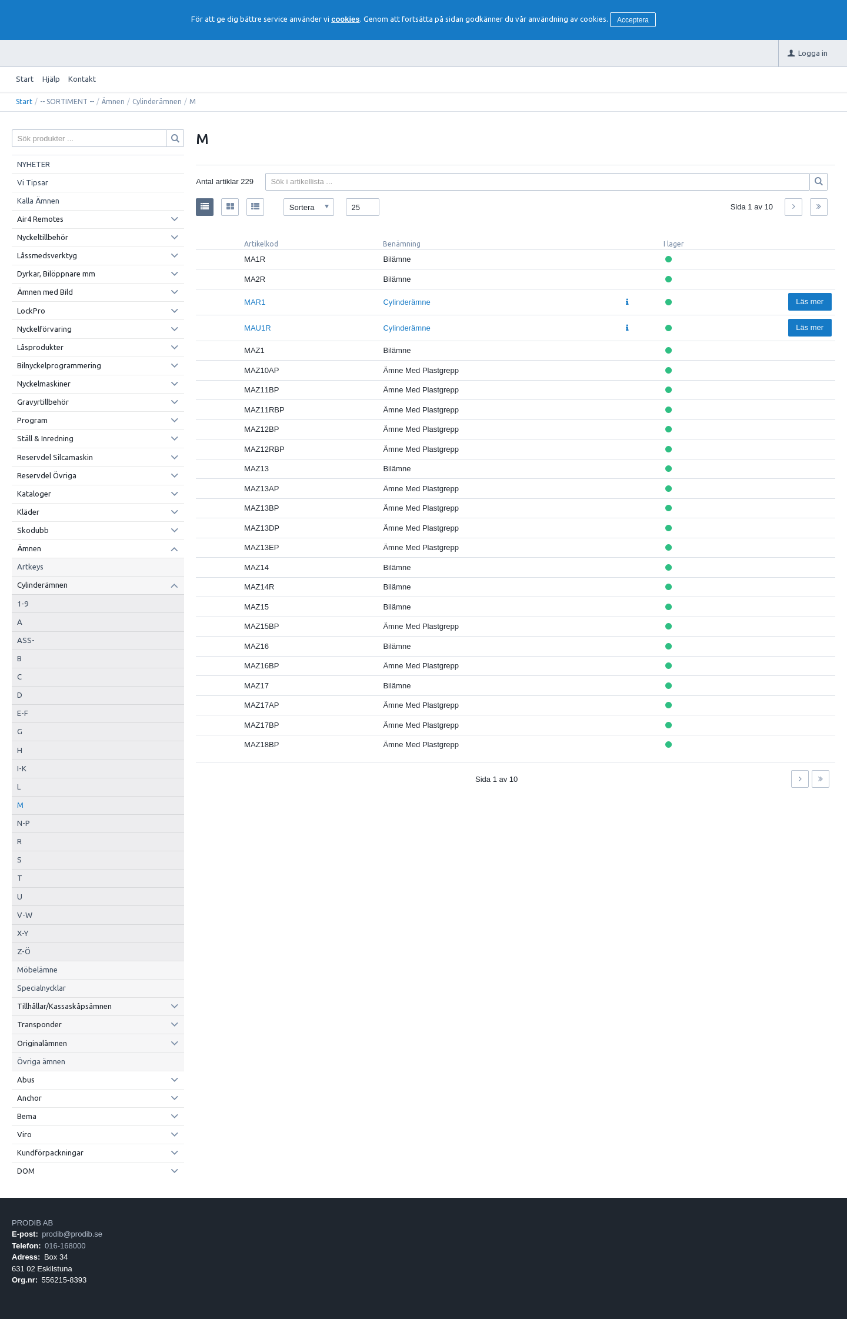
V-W (24, 915)
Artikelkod (261, 244)
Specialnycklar (41, 988)
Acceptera (633, 20)
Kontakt (82, 79)
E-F (22, 713)
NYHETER (33, 164)
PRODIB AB (32, 1222)
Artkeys (30, 566)
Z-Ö (24, 951)
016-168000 (65, 1245)
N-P (23, 823)
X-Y (22, 933)
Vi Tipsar (32, 182)
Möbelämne (37, 969)
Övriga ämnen (41, 1061)
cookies (345, 19)
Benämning (402, 244)
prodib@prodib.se (72, 1234)
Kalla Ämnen (38, 200)
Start (25, 79)
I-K (21, 768)
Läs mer (809, 301)
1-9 (22, 603)
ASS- (26, 640)
